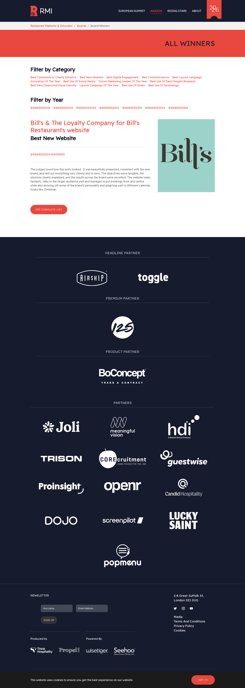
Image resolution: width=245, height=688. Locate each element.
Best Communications (155, 77)
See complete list (49, 209)
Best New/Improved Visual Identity (53, 85)
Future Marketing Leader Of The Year (122, 81)
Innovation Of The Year (45, 81)
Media (178, 617)
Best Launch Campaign (187, 77)
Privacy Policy (184, 626)
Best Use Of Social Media (79, 81)
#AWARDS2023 (132, 107)
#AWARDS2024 (155, 107)
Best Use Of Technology (163, 85)
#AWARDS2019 (63, 107)
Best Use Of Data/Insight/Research (173, 81)
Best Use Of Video (133, 85)
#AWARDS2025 (178, 107)
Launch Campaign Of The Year (99, 85)
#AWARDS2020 (86, 107)
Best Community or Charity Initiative (53, 77)
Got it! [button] (203, 679)
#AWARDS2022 (109, 107)
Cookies (179, 630)
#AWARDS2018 (40, 107)
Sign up (49, 620)
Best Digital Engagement (122, 77)
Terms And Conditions (189, 621)
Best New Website (91, 77)
